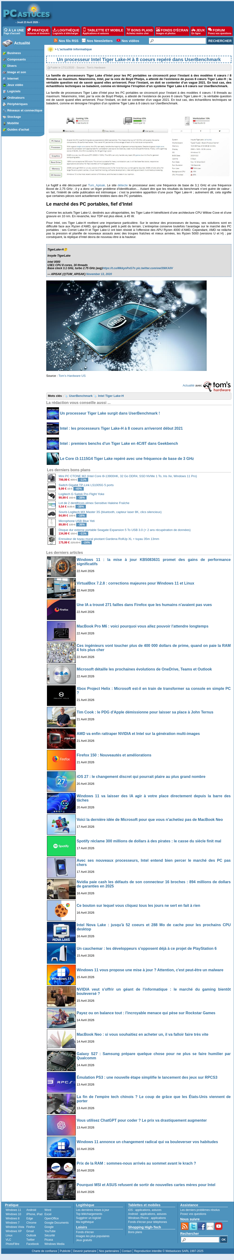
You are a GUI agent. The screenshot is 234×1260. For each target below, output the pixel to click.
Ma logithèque (85, 1222)
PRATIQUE (38, 31)
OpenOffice (51, 1218)
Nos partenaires (109, 1251)
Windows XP (14, 1231)
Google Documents (56, 1222)
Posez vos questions (193, 1214)
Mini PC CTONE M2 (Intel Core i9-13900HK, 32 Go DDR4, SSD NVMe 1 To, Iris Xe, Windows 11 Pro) (128, 476)
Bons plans (135, 1232)
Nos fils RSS (68, 41)
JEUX (198, 31)
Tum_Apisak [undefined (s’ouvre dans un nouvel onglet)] (96, 185)
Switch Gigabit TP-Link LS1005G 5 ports (86, 485)
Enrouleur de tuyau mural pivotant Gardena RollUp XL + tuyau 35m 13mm (109, 539)
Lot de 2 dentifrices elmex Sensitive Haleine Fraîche (94, 503)
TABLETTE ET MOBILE (103, 31)
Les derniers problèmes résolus (200, 1210)
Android (31, 1210)
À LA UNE (14, 31)
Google (49, 1227)
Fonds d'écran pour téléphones (147, 1222)
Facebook (32, 1244)
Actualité (22, 43)
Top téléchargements (89, 1214)
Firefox (30, 1227)
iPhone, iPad (34, 1214)
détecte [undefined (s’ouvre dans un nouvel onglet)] (123, 185)
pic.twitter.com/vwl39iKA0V (154, 268)
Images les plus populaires (92, 1236)
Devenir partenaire (84, 1251)
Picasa (48, 1239)
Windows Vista (15, 1227)
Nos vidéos (130, 41)
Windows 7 (13, 1222)
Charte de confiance (44, 1251)
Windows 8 (13, 1218)
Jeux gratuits (84, 1240)
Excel (47, 1214)
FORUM (219, 31)
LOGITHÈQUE (66, 31)
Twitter (30, 1239)
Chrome (31, 1222)
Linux (9, 1235)
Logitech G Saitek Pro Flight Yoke (81, 494)
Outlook (31, 1235)
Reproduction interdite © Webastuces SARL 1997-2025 (168, 1251)
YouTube (49, 1231)
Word (47, 1210)
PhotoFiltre (12, 1244)
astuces (156, 1210)
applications (142, 1210)
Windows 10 (13, 1214)
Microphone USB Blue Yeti (77, 521)
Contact (126, 1251)
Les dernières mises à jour (92, 1210)
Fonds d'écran (85, 1232)
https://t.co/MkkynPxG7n (118, 268)
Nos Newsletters (100, 41)
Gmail (30, 1231)
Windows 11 (13, 1210)
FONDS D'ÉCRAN (172, 31)
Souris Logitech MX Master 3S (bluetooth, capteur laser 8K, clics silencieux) (110, 512)
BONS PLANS (139, 31)
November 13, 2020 (99, 274)
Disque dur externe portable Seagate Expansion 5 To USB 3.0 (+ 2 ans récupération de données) (125, 530)
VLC (8, 1239)
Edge (29, 1218)
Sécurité (49, 1235)
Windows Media (54, 1244)
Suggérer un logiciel (88, 1218)
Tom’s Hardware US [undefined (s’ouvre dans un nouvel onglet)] (72, 376)
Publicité (65, 1251)
